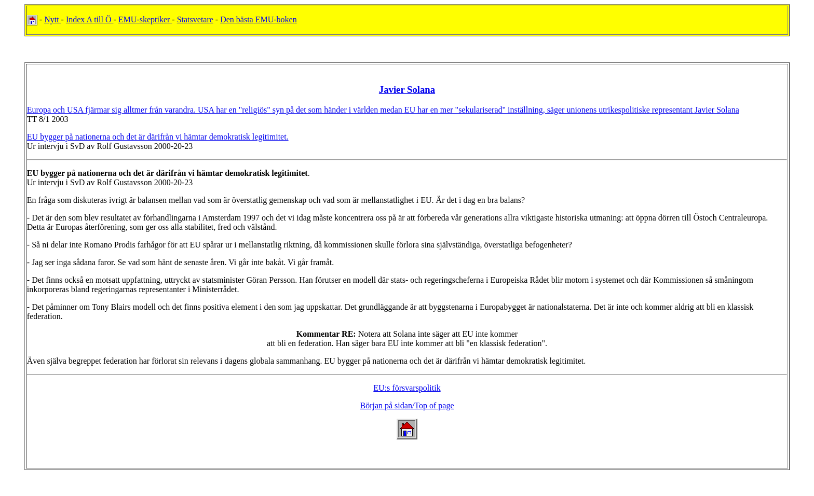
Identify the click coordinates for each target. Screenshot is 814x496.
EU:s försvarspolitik (406, 387)
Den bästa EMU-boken (258, 19)
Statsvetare (195, 19)
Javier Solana (407, 89)
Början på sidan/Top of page (407, 405)
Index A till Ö (90, 19)
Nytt (52, 19)
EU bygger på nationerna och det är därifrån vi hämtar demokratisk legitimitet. (158, 136)
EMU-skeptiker (145, 19)
